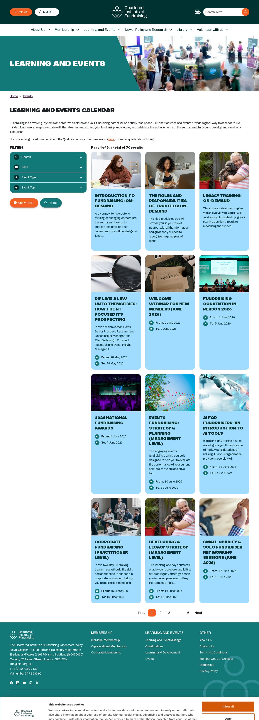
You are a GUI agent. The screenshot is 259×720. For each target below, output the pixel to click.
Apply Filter (24, 202)
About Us (38, 30)
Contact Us (207, 646)
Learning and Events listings (163, 640)
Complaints (206, 664)
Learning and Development (162, 652)
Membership (64, 30)
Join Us (21, 11)
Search (22, 157)
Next (198, 613)
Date (21, 167)
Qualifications (154, 646)
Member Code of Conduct (216, 658)
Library (182, 30)
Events (150, 658)
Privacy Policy (208, 671)
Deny (228, 697)
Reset (50, 202)
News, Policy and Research (146, 30)
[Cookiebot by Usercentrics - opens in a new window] (24, 713)
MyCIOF (46, 11)
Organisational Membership (109, 646)
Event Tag (24, 187)
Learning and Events (100, 30)
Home (14, 96)
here (112, 139)
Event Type (25, 177)
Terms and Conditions (213, 652)
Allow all (228, 685)
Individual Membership (105, 640)
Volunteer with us (210, 30)
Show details (57, 712)
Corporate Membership (106, 652)
